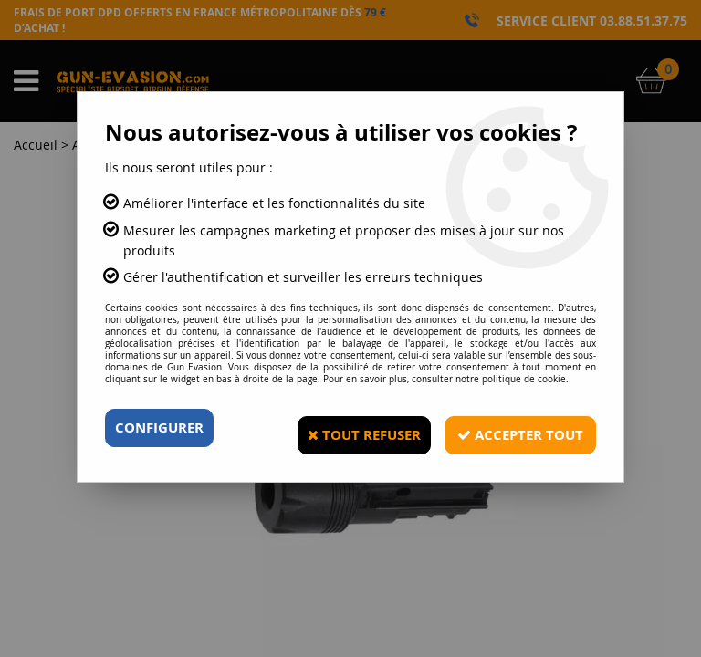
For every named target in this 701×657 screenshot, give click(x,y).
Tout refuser (349, 428)
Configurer (163, 428)
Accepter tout (514, 428)
